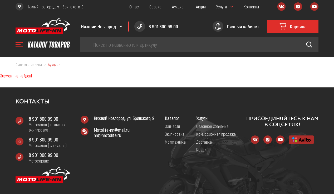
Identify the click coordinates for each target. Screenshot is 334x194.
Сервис (155, 6)
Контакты (251, 6)
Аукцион (178, 6)
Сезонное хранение (212, 126)
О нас (134, 6)
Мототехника (175, 141)
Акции (201, 6)
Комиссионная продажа (216, 134)
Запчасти (172, 126)
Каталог (172, 118)
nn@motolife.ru (107, 135)
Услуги (221, 6)
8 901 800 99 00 (43, 119)
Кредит (202, 149)
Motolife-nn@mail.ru (112, 130)
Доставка (204, 141)
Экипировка (174, 134)
